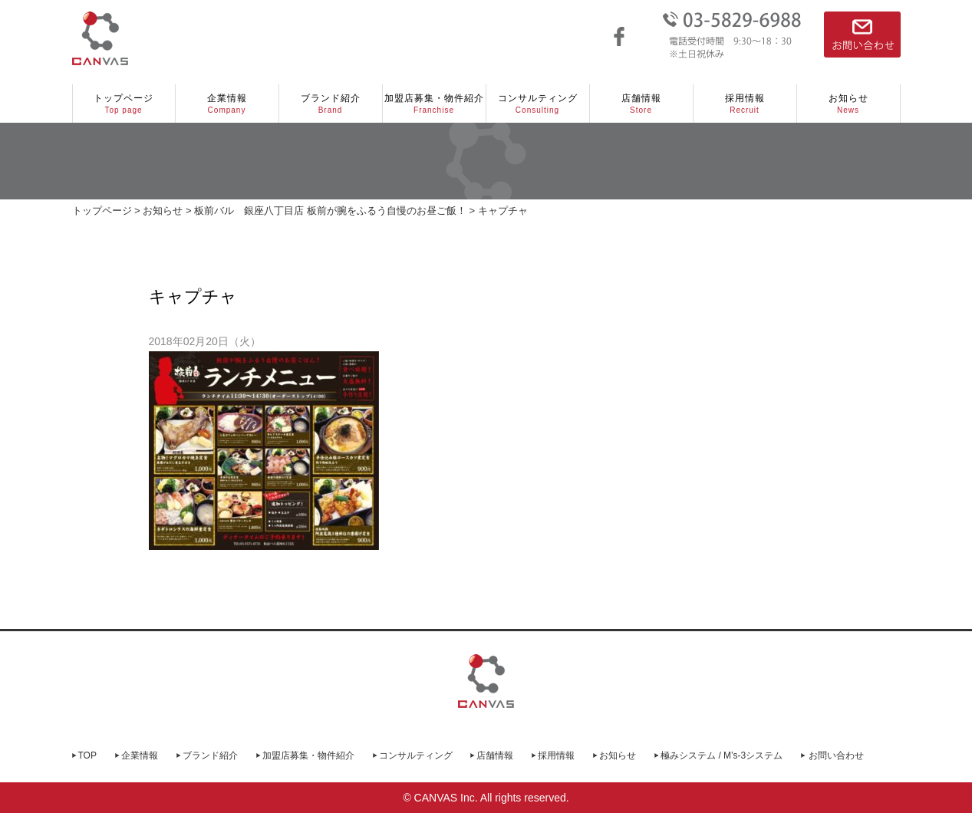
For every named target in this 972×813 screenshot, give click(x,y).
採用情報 (745, 104)
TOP (87, 755)
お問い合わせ (836, 755)
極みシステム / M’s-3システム (722, 755)
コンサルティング (537, 104)
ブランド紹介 (330, 104)
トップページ (124, 104)
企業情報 (227, 104)
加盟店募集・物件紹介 (434, 104)
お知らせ (848, 104)
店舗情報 (641, 104)
